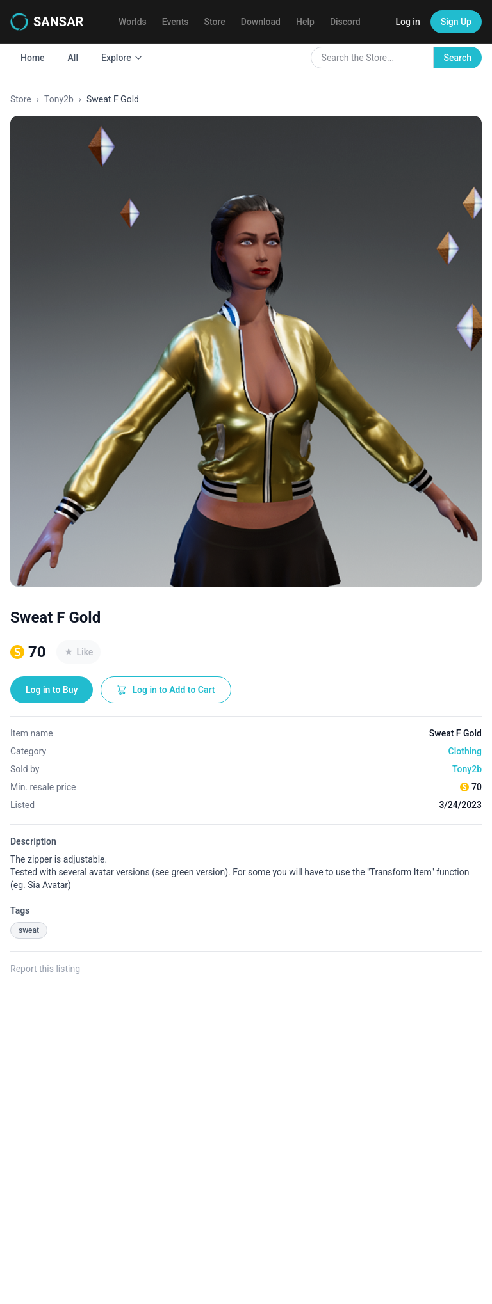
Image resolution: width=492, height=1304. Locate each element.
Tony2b (59, 99)
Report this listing (45, 969)
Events (175, 22)
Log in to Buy (52, 690)
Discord (345, 22)
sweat (29, 930)
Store (215, 22)
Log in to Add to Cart (166, 690)
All (73, 57)
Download (261, 22)
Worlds (133, 22)
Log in (407, 22)
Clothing (465, 751)
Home (32, 57)
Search (458, 57)
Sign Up (456, 22)
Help (305, 22)
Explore (122, 57)
